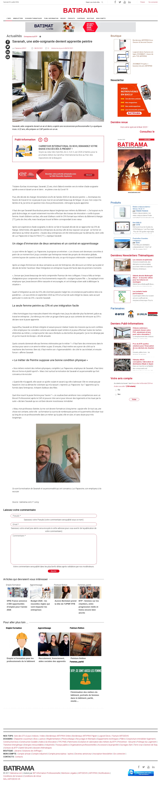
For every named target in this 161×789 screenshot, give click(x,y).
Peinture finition (78, 658)
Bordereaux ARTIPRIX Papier (84, 736)
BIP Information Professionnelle (46, 773)
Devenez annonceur (83, 754)
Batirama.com (16, 773)
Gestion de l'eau (150, 745)
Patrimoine (72, 742)
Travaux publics (62, 745)
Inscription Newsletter (102, 754)
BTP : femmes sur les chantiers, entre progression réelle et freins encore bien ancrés (89, 607)
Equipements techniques (107, 739)
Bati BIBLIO (137, 223)
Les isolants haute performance (140, 292)
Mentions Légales (69, 773)
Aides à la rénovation (48, 742)
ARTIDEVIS (83, 773)
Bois (36, 739)
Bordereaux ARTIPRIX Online (58, 736)
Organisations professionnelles (83, 745)
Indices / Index (38, 736)
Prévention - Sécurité (126, 742)
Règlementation (53, 739)
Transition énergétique (13, 745)
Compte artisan (24, 754)
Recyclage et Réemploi (86, 739)
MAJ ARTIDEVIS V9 (11, 779)
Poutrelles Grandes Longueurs (140, 239)
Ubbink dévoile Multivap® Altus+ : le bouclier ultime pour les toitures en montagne (143, 279)
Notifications (104, 773)
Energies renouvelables (34, 745)
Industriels (49, 745)
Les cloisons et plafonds (142, 260)
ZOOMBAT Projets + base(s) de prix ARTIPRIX (142, 65)
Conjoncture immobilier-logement (140, 739)
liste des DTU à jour (22, 736)
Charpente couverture (23, 739)
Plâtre (122, 739)
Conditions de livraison (13, 776)
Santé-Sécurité (25, 748)
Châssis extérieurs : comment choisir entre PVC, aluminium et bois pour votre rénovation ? (142, 331)
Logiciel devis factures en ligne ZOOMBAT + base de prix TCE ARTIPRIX (143, 54)
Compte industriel (39, 754)
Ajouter (54, 571)
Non (119, 394)
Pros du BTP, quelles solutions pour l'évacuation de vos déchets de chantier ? (143, 347)
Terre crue (138, 745)
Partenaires (118, 308)
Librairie (17, 751)
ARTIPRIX (93, 773)
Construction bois (10, 742)
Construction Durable (29, 742)
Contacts (19, 757)
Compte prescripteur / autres (60, 754)
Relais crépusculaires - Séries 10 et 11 (142, 208)
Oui (119, 390)
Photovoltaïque (68, 739)
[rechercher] (102, 2)
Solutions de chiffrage (31, 751)
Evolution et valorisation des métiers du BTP (97, 742)
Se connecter (119, 754)
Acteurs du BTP (11, 748)
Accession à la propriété (108, 745)
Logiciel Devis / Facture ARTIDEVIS (113, 736)
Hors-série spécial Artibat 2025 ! (134, 127)
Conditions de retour (32, 776)
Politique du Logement (146, 742)
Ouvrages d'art (126, 745)
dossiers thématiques (42, 748)
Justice (42, 739)
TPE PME (62, 742)
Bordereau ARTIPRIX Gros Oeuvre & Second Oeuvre (143, 41)
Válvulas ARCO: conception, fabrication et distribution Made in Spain (143, 362)
